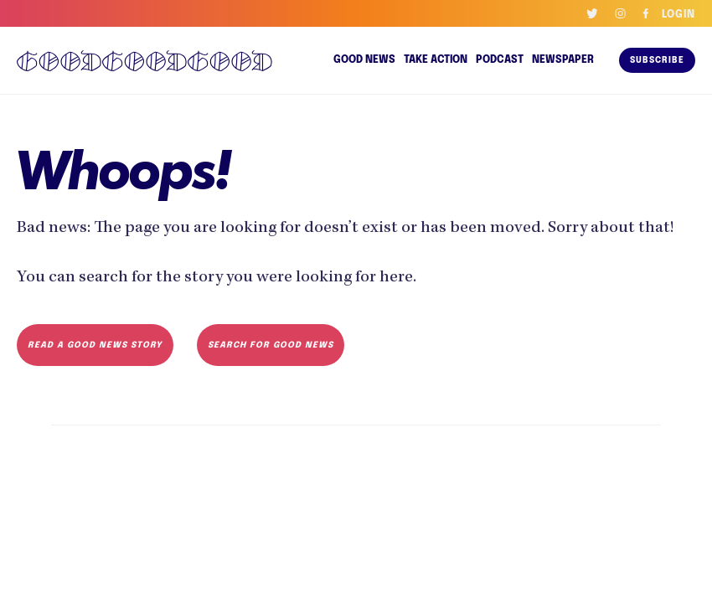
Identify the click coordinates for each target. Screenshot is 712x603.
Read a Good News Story (93, 369)
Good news (366, 60)
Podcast (501, 60)
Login (678, 15)
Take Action (437, 60)
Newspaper (564, 60)
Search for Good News (265, 369)
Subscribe (657, 60)
